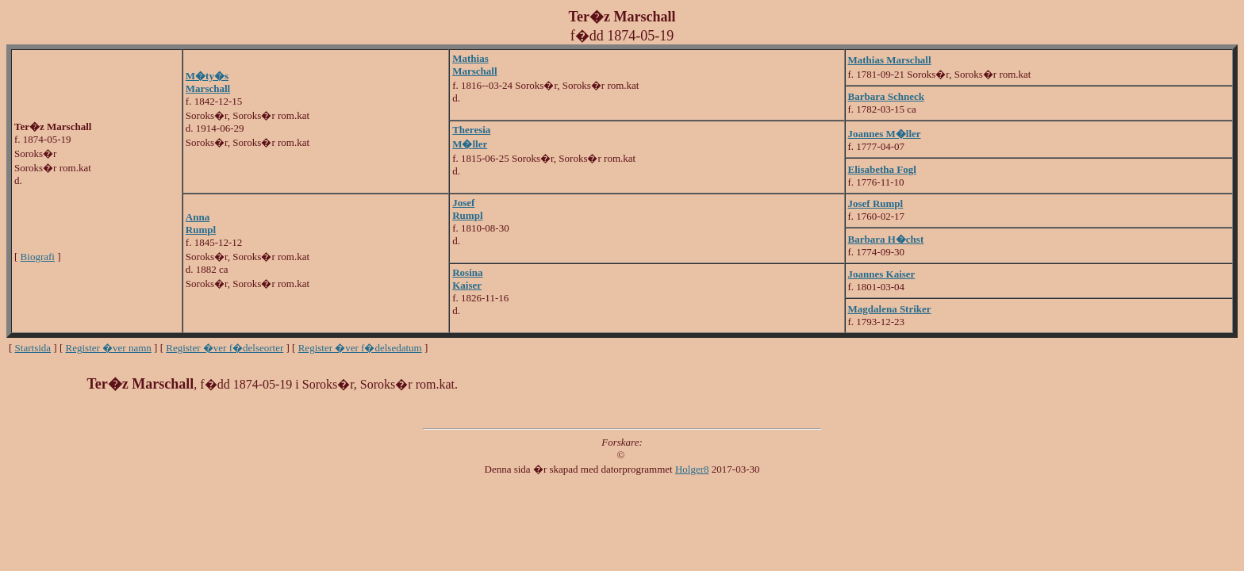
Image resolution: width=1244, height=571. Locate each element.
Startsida (33, 348)
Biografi (38, 257)
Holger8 (692, 469)
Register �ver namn (109, 348)
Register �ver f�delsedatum (360, 348)
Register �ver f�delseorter (224, 348)
